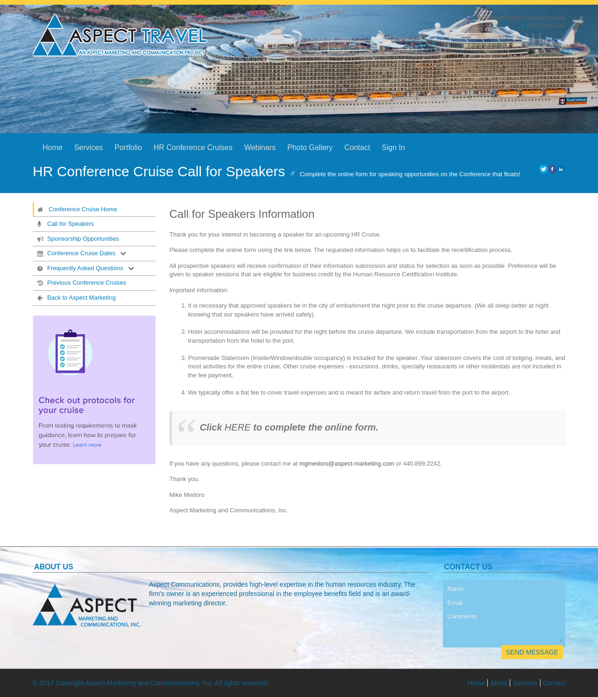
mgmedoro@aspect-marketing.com (346, 463)
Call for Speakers (65, 223)
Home (53, 147)
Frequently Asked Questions (79, 268)
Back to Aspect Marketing (76, 297)
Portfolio (128, 147)
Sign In (393, 147)
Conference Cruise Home (77, 209)
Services (88, 147)
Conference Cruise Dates (75, 253)
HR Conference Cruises (193, 147)
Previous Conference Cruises (81, 282)
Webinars (260, 147)
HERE (238, 427)
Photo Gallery (310, 147)
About (498, 683)
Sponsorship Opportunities (77, 238)
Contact (357, 147)
